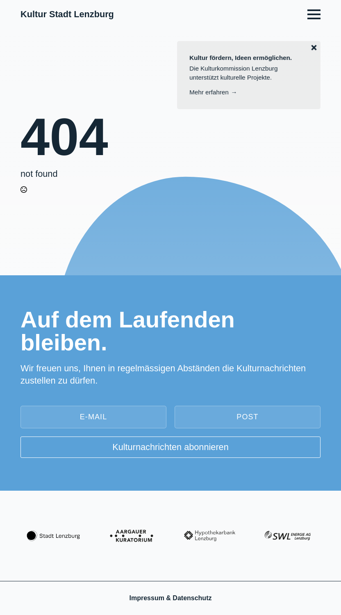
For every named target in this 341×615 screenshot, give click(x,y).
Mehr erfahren (209, 92)
